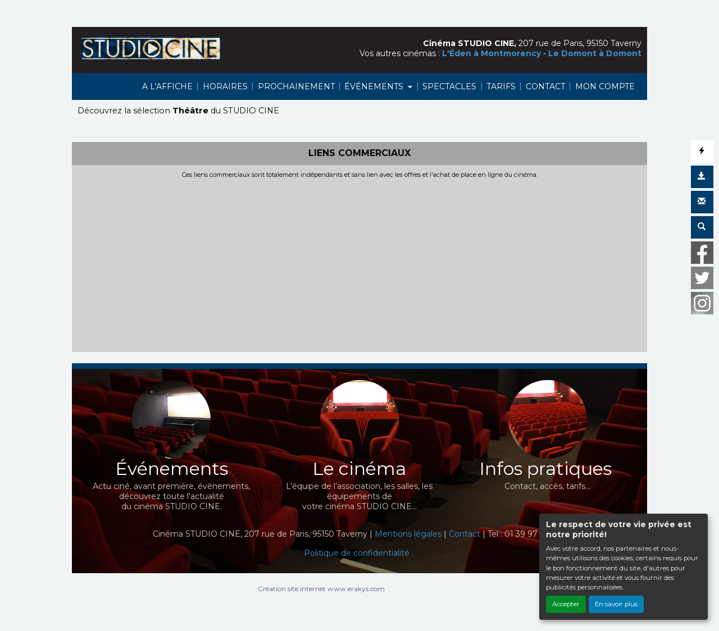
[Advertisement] (359, 262)
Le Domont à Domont (594, 53)
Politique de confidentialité (356, 553)
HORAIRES (225, 86)
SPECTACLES (449, 86)
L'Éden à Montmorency (491, 53)
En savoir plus (616, 604)
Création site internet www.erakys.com (321, 588)
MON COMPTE (605, 86)
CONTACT (545, 86)
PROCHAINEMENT (296, 86)
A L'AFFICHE (167, 86)
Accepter (566, 604)
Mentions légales (408, 534)
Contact (464, 534)
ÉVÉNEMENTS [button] (375, 86)
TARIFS (501, 86)
